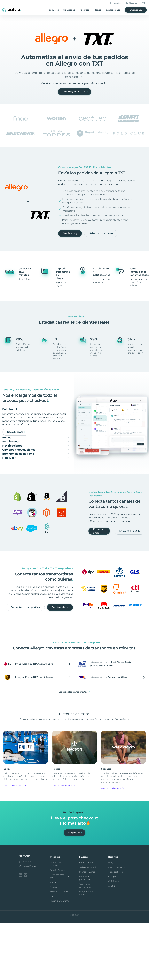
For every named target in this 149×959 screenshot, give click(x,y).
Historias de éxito (59, 928)
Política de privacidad (84, 915)
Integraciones (113, 10)
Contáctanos (131, 3)
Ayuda (111, 922)
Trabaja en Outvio (88, 904)
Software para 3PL (60, 913)
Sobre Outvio (86, 899)
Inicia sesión (115, 3)
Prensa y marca (87, 908)
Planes (97, 10)
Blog (110, 899)
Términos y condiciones (85, 922)
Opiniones (113, 918)
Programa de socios (86, 930)
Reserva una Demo (59, 937)
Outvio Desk (58, 907)
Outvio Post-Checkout (60, 901)
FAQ (144, 3)
